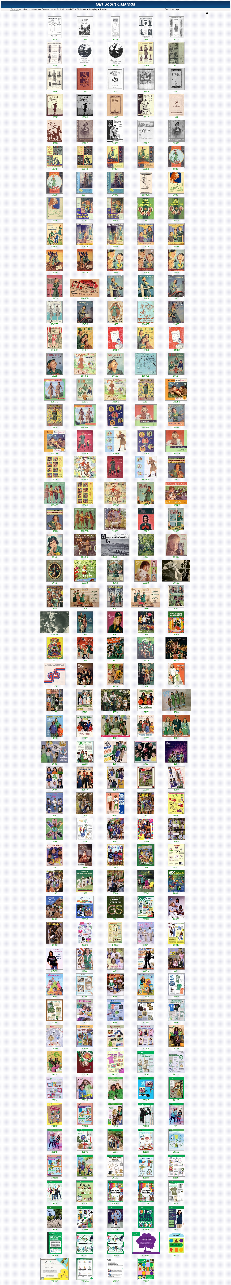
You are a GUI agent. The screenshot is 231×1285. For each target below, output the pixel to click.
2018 (54, 1228)
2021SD (115, 1280)
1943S (85, 271)
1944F (115, 271)
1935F (115, 168)
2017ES (146, 1202)
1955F (54, 478)
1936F (176, 168)
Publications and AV (65, 9)
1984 (115, 763)
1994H (145, 840)
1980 (176, 711)
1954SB (176, 452)
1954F (85, 452)
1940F (145, 220)
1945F (176, 271)
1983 (54, 763)
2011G (145, 1073)
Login (177, 9)
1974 (54, 685)
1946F (115, 297)
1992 (145, 814)
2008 (54, 996)
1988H (146, 789)
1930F (54, 116)
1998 (54, 892)
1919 (115, 38)
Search (168, 9)
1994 (115, 840)
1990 (54, 814)
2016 (85, 1177)
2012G (176, 1099)
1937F (84, 194)
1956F (176, 478)
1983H (85, 763)
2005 (84, 970)
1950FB (85, 375)
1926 (115, 64)
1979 (115, 711)
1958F (146, 530)
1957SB (85, 530)
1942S (176, 245)
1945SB (84, 297)
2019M (54, 1254)
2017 (54, 1202)
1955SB (146, 478)
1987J (85, 789)
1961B (85, 582)
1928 (85, 90)
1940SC (55, 245)
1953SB (54, 452)
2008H (115, 996)
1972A (145, 659)
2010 (176, 1047)
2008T (176, 996)
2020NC (146, 1254)
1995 (176, 840)
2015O (176, 1151)
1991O (115, 814)
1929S (146, 90)
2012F (146, 1099)
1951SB (115, 401)
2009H (54, 1047)
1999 (84, 892)
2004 (145, 944)
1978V (84, 711)
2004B (176, 944)
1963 (55, 608)
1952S (55, 426)
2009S (145, 1047)
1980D (54, 737)
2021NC (54, 1280)
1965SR (54, 633)
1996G (85, 866)
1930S (85, 116)
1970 (55, 659)
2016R (146, 1177)
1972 (115, 659)
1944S (146, 271)
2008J (145, 996)
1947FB (55, 323)
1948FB (145, 323)
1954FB (115, 452)
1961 (54, 582)
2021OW (84, 1280)
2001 (54, 918)
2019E (146, 1228)
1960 (146, 556)
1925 (85, 64)
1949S (145, 349)
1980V (84, 737)
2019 (115, 1228)
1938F (176, 194)
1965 (176, 608)
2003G (85, 944)
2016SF (176, 1177)
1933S (176, 142)
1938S (55, 220)
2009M (115, 1047)
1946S (146, 297)
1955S (115, 478)
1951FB (54, 401)
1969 (176, 633)
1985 (145, 763)
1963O (84, 608)
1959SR (115, 556)
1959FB (85, 556)
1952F (146, 401)
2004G (54, 970)
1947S (85, 323)
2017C (84, 1202)
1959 (55, 556)
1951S (85, 401)
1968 (146, 633)
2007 (176, 970)
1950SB (146, 375)
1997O (176, 866)
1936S (54, 194)
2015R (54, 1177)
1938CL (146, 194)
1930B (176, 90)
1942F (145, 245)
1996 (54, 866)
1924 (54, 64)
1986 (176, 763)
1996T (115, 866)
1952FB (176, 401)
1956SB (115, 504)
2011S (84, 1099)
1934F (55, 168)
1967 (115, 633)
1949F (85, 349)
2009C (115, 1021)
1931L (176, 116)
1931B (115, 116)
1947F (176, 297)
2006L (146, 970)
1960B (176, 556)
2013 (115, 1125)
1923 (176, 38)
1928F (115, 90)
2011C (115, 1073)
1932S (115, 142)
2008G (84, 996)
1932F (85, 142)
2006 (115, 970)
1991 (84, 814)
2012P (54, 1125)
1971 (85, 659)
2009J (84, 1047)
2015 (115, 1151)
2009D (145, 1021)
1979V (145, 711)
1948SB (54, 349)
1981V (145, 737)
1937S (115, 194)
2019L (176, 1228)
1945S (55, 297)
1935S (145, 168)
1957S (54, 530)
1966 (85, 633)
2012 (115, 1099)
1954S (145, 452)
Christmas (81, 9)
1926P (146, 64)
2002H (145, 918)
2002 (115, 918)
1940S (176, 220)
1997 (145, 866)
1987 (54, 789)
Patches (103, 9)
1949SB (176, 349)
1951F (176, 375)
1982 (176, 737)
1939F (84, 220)
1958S (176, 530)
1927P (55, 90)
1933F (145, 142)
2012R (85, 1125)
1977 (146, 685)
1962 (115, 582)
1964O (145, 608)
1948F (115, 323)
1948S (176, 323)
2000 (115, 892)
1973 (176, 659)
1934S (85, 168)
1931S (54, 142)
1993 (54, 840)
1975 (85, 685)
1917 (54, 38)
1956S (85, 504)
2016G (115, 1177)
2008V (54, 1021)
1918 (85, 38)
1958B (115, 530)
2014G (85, 1151)
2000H (176, 892)
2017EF (115, 1202)
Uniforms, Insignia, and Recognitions (37, 9)
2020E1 (84, 1254)
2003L (115, 944)
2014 (176, 1125)
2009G (176, 1021)
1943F (54, 271)
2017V (176, 1202)
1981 (115, 737)
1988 (115, 789)
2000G (145, 892)
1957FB (176, 504)
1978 (54, 711)
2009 (85, 1021)
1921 (146, 38)
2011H (176, 1073)
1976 (115, 685)
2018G (85, 1228)
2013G (146, 1125)
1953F (115, 426)
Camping (93, 9)
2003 (54, 944)
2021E (176, 1254)
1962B (145, 582)
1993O (85, 840)
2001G (85, 918)
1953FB (146, 426)
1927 (176, 64)
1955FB (85, 478)
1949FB (115, 349)
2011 (54, 1073)
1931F (145, 116)
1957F (145, 504)
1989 (176, 789)
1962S (176, 582)
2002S (176, 918)
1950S (115, 375)
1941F (84, 245)
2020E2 (115, 1254)
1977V (176, 685)
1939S (115, 220)
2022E (145, 1280)
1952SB (85, 426)
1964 (115, 608)
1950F (54, 375)
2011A (85, 1073)
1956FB (54, 504)
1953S (176, 426)
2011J (54, 1099)
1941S (115, 245)
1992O (176, 814)
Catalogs (14, 9)
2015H (146, 1151)
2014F (54, 1151)
